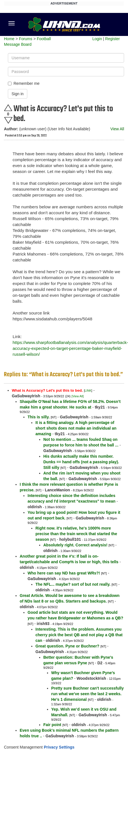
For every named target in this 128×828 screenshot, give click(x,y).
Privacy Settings (59, 747)
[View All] (77, 396)
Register (112, 39)
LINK (88, 390)
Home (9, 39)
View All (117, 129)
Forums (25, 39)
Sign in (18, 94)
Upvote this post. (8, 107)
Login (97, 39)
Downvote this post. (8, 120)
